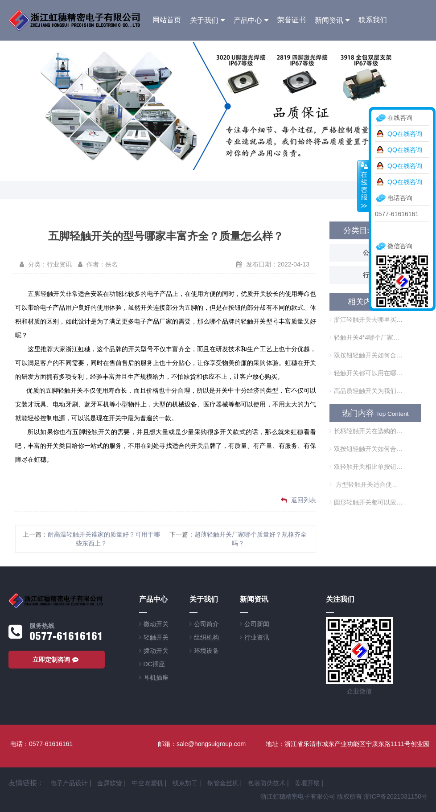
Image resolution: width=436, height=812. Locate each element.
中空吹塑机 (147, 783)
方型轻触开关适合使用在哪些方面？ (366, 484)
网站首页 (166, 20)
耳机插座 (156, 677)
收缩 (363, 186)
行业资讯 (256, 637)
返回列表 (298, 500)
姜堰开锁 (307, 783)
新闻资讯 (329, 20)
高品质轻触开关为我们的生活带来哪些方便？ (366, 390)
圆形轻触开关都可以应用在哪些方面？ (366, 502)
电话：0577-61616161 (41, 743)
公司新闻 (256, 623)
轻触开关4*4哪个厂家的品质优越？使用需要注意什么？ (366, 337)
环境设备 (206, 650)
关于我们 (204, 20)
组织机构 (206, 637)
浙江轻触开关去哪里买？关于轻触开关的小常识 (366, 319)
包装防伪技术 (266, 783)
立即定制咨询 (57, 659)
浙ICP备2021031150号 (396, 796)
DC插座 (154, 664)
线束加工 (185, 783)
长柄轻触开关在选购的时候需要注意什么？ (366, 431)
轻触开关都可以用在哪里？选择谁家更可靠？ (366, 373)
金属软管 (109, 783)
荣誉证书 (291, 20)
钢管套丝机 (223, 783)
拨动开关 (156, 650)
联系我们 (372, 20)
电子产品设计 (69, 783)
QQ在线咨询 (404, 133)
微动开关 (156, 623)
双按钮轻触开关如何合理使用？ (366, 355)
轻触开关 (156, 637)
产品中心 (248, 20)
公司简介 (206, 623)
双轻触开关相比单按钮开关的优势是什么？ (366, 466)
